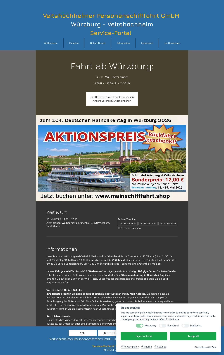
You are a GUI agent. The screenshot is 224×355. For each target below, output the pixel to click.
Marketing (195, 325)
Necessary (150, 325)
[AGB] (83, 333)
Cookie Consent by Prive (205, 347)
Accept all (193, 336)
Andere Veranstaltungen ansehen (112, 100)
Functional (173, 325)
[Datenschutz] (112, 333)
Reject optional (144, 336)
